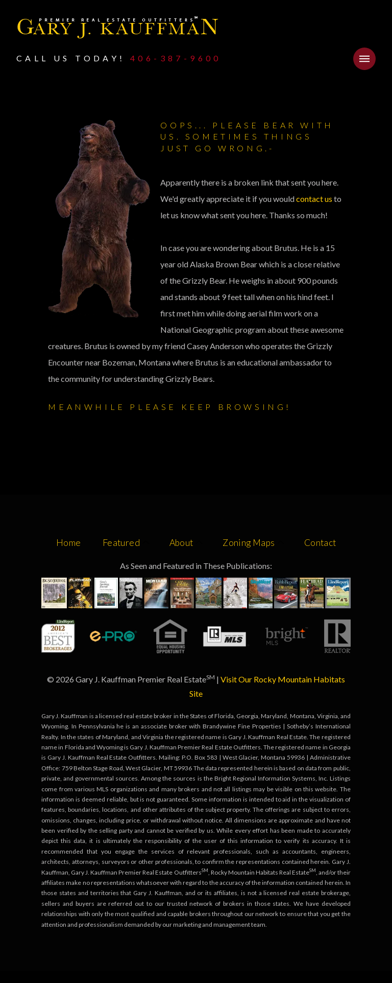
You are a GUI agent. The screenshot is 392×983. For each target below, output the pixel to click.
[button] (364, 59)
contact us (315, 198)
